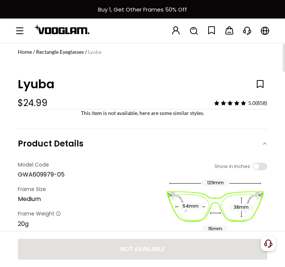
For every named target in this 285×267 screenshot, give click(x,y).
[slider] (230, 103)
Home (25, 52)
